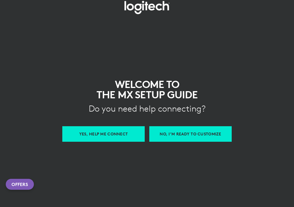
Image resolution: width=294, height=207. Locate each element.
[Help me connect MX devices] (103, 134)
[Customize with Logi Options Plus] (190, 134)
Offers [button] (19, 184)
